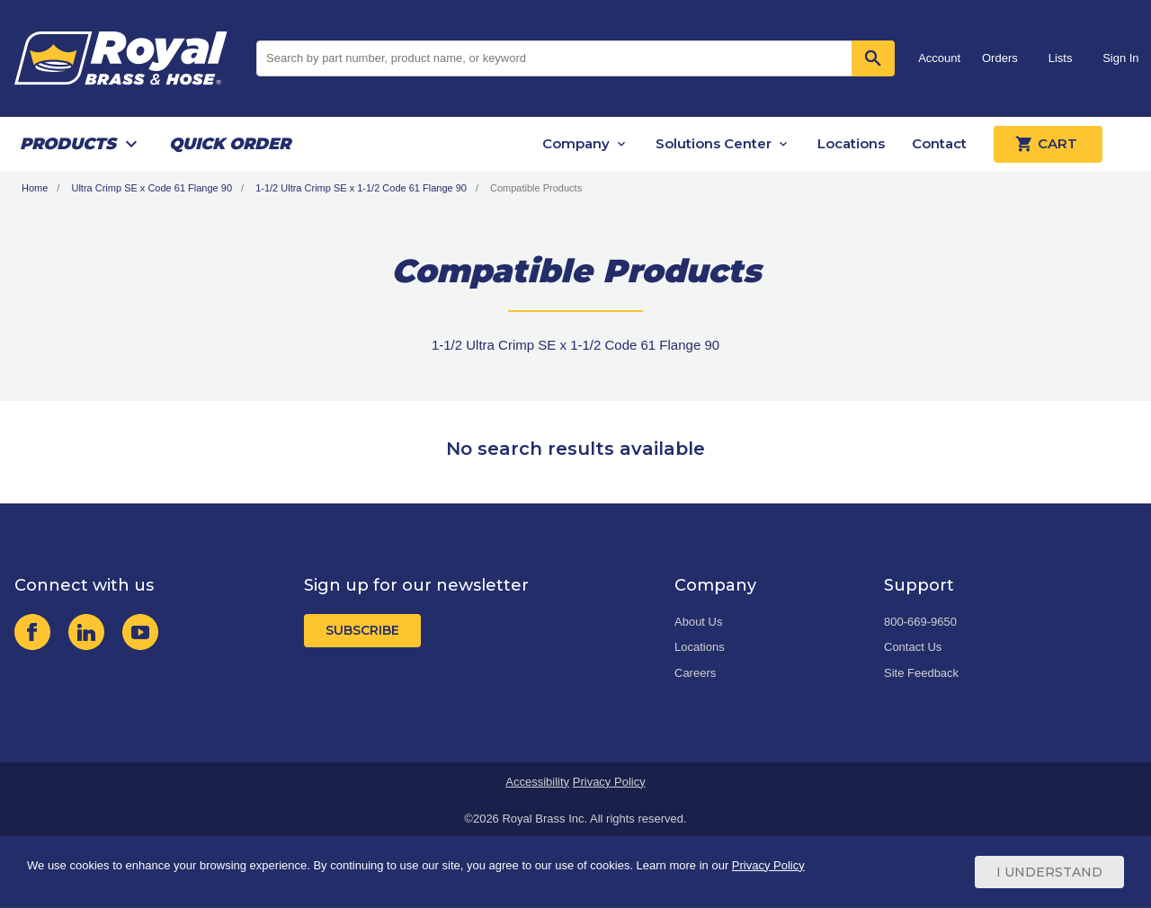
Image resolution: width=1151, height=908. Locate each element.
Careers (695, 673)
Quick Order (229, 144)
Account (939, 58)
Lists (1060, 58)
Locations (851, 143)
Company (576, 143)
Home (35, 187)
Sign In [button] (1120, 58)
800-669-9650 (920, 621)
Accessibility (537, 781)
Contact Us (912, 647)
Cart (1048, 144)
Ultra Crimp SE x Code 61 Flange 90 (151, 187)
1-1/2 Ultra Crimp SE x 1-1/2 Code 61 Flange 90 (361, 187)
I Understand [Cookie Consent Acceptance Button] (1049, 872)
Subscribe (362, 630)
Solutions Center (714, 143)
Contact (939, 143)
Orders (1000, 58)
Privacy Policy (609, 781)
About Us (698, 621)
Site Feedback (921, 673)
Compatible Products (536, 187)
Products (68, 144)
